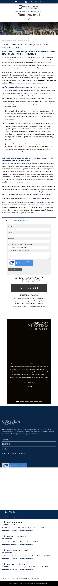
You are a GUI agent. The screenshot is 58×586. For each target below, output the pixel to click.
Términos (24, 263)
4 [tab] (31, 401)
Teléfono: (11, 239)
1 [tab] (17, 401)
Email (26, 1)
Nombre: (11, 227)
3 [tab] (27, 401)
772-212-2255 (13, 569)
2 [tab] (22, 401)
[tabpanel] (29, 364)
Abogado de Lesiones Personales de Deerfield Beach (39, 38)
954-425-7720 (13, 544)
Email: (10, 233)
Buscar (31, 1)
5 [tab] (36, 401)
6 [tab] (40, 401)
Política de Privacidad (33, 578)
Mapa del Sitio (5, 578)
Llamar (20, 1)
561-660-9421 (30, 14)
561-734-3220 (13, 558)
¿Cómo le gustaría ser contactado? (20, 244)
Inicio (16, 1)
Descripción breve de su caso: (18, 250)
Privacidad (18, 263)
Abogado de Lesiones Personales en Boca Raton (13, 38)
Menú (40, 1)
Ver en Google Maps (26, 530)
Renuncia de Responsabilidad (18, 578)
